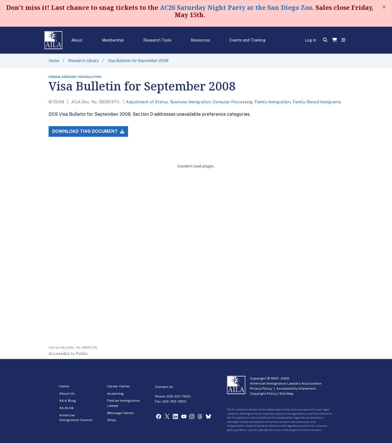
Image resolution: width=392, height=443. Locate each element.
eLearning (115, 394)
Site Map (286, 394)
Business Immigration (190, 102)
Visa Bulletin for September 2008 (138, 60)
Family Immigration (273, 102)
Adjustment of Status (147, 102)
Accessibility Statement (296, 388)
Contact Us (164, 387)
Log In (310, 40)
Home (54, 60)
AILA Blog (67, 401)
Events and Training (247, 40)
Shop (111, 420)
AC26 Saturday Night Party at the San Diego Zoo (236, 7)
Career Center (118, 386)
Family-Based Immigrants (317, 102)
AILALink (66, 408)
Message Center (120, 413)
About (77, 40)
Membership (113, 40)
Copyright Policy (263, 394)
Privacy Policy (261, 388)
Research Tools (157, 40)
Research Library (83, 60)
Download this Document (88, 131)
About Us (67, 394)
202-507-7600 (179, 396)
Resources (200, 40)
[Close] (384, 7)
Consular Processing (233, 102)
